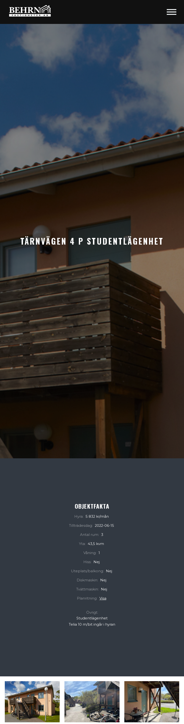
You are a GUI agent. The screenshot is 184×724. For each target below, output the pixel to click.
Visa (102, 598)
